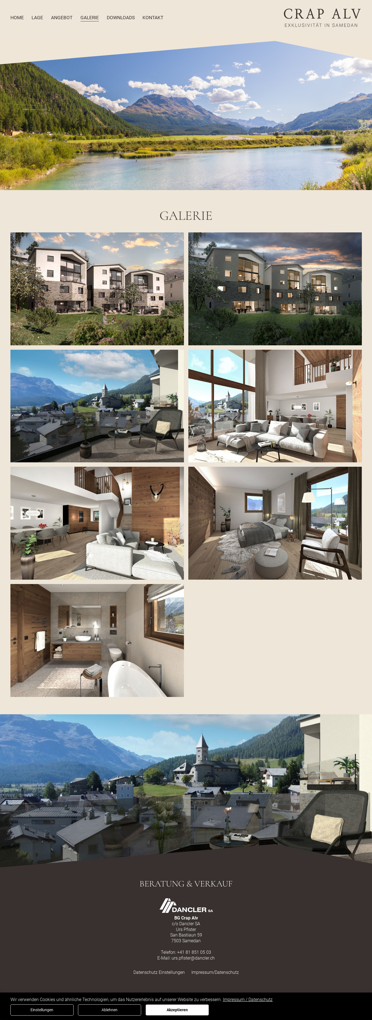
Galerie (89, 17)
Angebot (61, 17)
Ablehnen (110, 1010)
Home (17, 17)
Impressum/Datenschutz (215, 972)
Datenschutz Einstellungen (159, 972)
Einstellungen (41, 1010)
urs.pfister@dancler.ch (193, 958)
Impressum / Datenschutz (248, 999)
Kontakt (152, 17)
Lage (37, 17)
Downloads (121, 17)
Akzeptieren (177, 1010)
